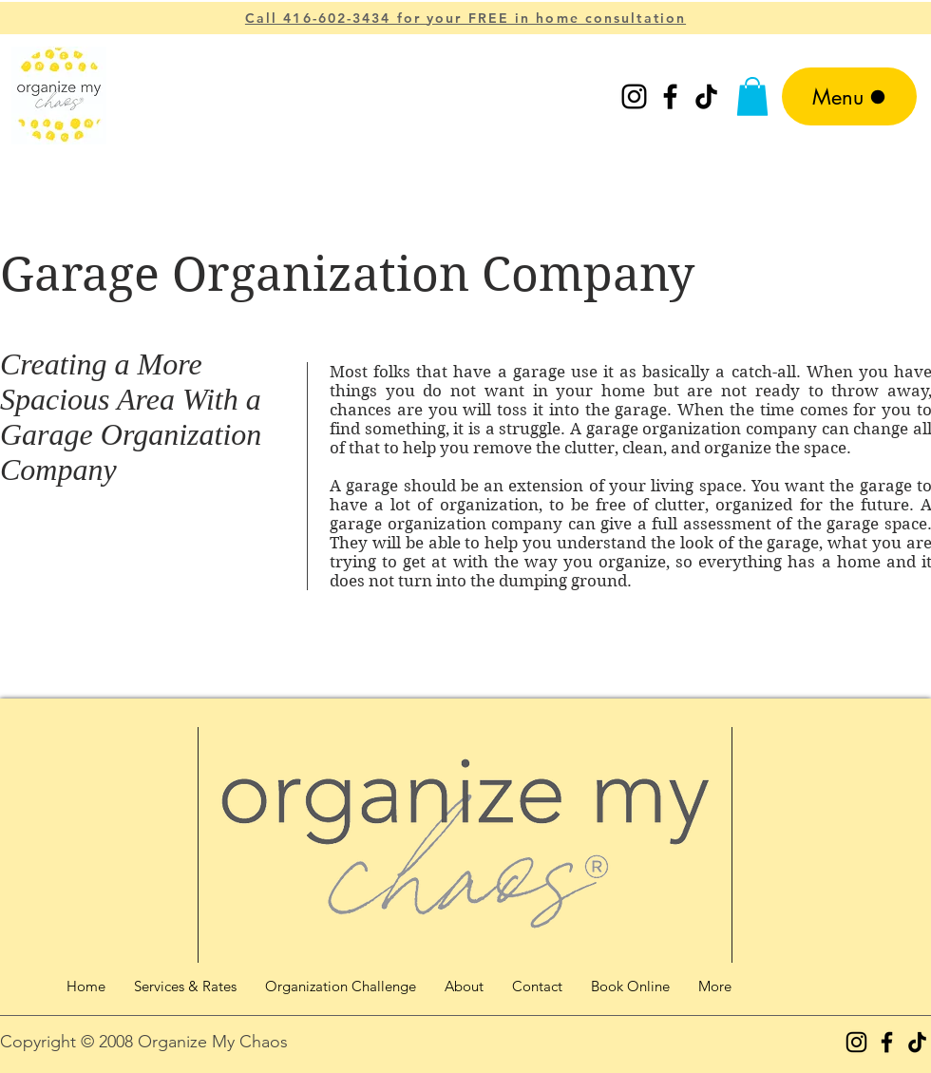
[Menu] (849, 96)
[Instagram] (634, 96)
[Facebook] (670, 96)
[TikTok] (706, 96)
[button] (752, 96)
